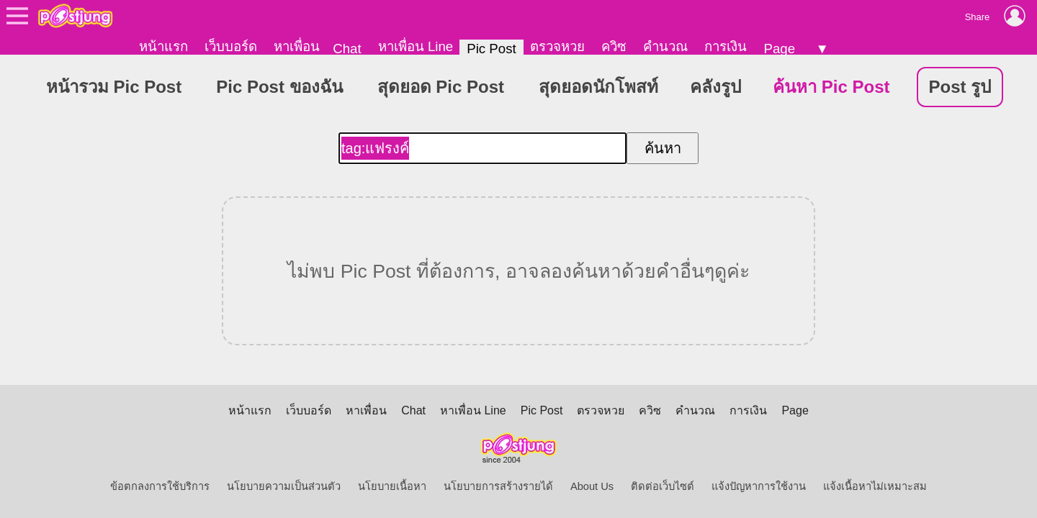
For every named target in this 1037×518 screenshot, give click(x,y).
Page (779, 48)
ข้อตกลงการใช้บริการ (160, 486)
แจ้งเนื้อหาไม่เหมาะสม (875, 486)
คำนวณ (665, 46)
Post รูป (960, 86)
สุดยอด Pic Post (440, 86)
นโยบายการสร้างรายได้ (498, 486)
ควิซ (614, 46)
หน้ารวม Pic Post (113, 86)
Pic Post (491, 48)
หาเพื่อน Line (415, 46)
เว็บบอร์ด (231, 46)
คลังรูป (715, 86)
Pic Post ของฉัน (279, 86)
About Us (592, 486)
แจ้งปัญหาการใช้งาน (758, 486)
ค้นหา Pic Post (831, 86)
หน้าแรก (163, 46)
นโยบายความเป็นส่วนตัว (284, 486)
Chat (347, 48)
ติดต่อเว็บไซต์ (662, 486)
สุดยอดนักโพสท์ (598, 86)
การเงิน (725, 46)
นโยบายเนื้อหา (392, 486)
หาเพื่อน (297, 46)
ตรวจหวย (557, 46)
